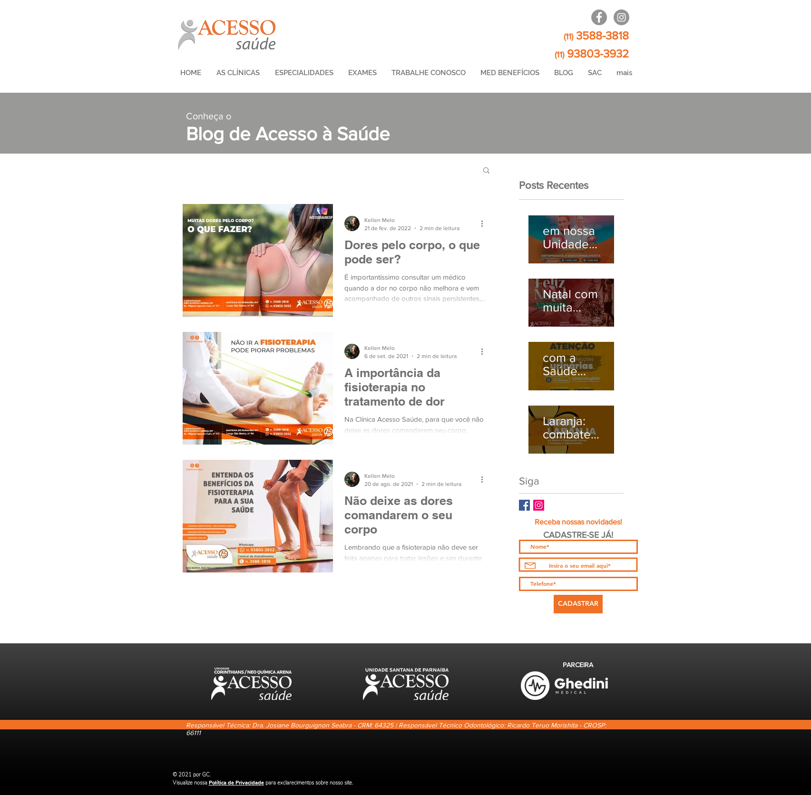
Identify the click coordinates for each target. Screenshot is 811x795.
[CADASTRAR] (578, 604)
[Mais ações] (485, 223)
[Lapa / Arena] (599, 17)
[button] (486, 171)
